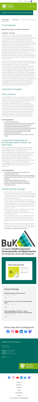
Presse (19, 390)
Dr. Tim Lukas (11, 33)
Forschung (15, 19)
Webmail (26, 1)
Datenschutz (19, 384)
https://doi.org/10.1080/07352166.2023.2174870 (15, 228)
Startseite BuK (5, 19)
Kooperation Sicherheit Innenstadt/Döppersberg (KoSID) (17, 131)
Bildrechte (19, 387)
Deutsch (35, 1)
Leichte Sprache (31, 1)
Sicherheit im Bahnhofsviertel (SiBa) (12, 132)
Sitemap (19, 395)
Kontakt (4, 357)
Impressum (19, 382)
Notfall (28, 1)
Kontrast (20, 1)
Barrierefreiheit (19, 392)
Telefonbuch (23, 1)
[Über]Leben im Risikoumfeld (11, 121)
